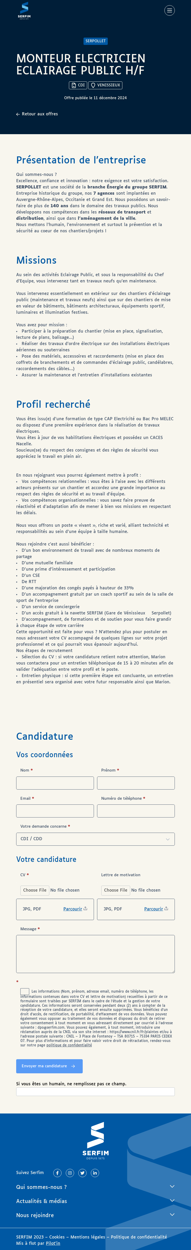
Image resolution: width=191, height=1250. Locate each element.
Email (27, 799)
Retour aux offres (37, 114)
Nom (26, 770)
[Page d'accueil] (24, 10)
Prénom (110, 770)
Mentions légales (87, 1237)
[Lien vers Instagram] (70, 1173)
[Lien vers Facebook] (57, 1173)
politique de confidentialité (69, 1045)
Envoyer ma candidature (44, 1066)
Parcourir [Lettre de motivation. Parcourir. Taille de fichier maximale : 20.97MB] (153, 909)
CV (24, 875)
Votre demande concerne (45, 826)
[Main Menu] (169, 10)
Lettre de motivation (120, 875)
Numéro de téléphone (123, 799)
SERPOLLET (96, 41)
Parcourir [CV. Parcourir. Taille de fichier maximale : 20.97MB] (72, 909)
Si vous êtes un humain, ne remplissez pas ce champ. (71, 1084)
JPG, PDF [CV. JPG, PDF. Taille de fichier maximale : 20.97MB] (32, 909)
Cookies (57, 1237)
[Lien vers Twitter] (82, 1173)
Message (30, 929)
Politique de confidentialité (139, 1237)
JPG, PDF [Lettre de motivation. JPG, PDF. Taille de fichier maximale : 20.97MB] (113, 909)
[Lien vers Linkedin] (95, 1173)
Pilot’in (53, 1243)
